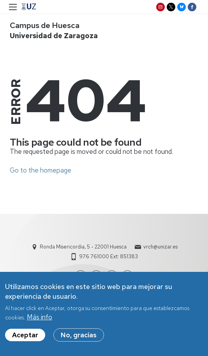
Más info (39, 319)
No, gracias (79, 337)
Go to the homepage (40, 170)
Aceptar (25, 337)
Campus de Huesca (44, 25)
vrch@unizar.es (160, 246)
